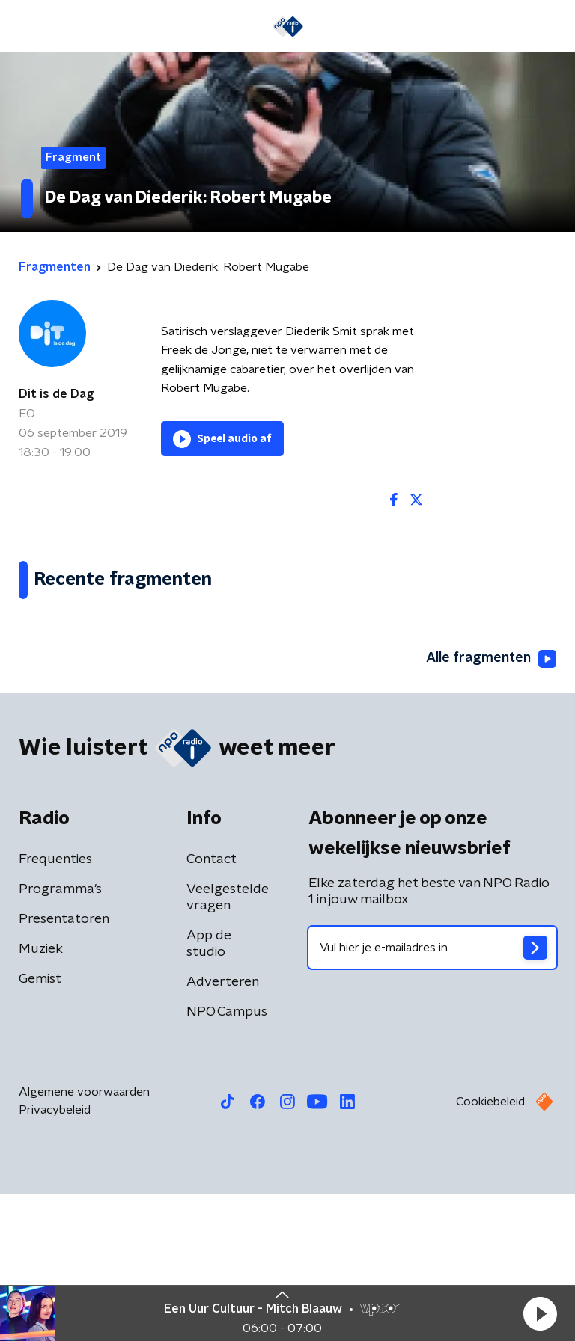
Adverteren (222, 1128)
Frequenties (55, 1006)
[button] (540, 1313)
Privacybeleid (55, 1256)
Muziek (41, 1095)
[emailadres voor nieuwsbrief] (432, 1094)
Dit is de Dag (56, 394)
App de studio (208, 1090)
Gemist (40, 1125)
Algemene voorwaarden (84, 1239)
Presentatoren (64, 1066)
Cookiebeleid (490, 1248)
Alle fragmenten (491, 805)
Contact (211, 1006)
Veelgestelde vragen (227, 1044)
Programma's (60, 1036)
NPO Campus (226, 1158)
